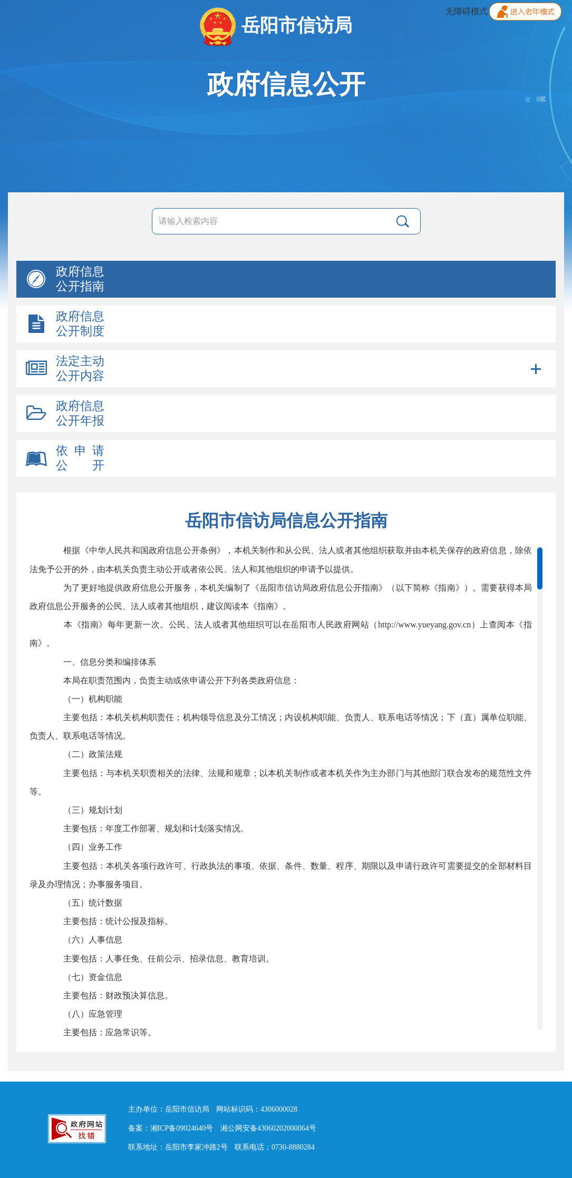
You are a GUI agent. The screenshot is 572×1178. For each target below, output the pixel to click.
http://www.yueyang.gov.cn (424, 624)
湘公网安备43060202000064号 (268, 1128)
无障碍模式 (466, 11)
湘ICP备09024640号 (182, 1128)
